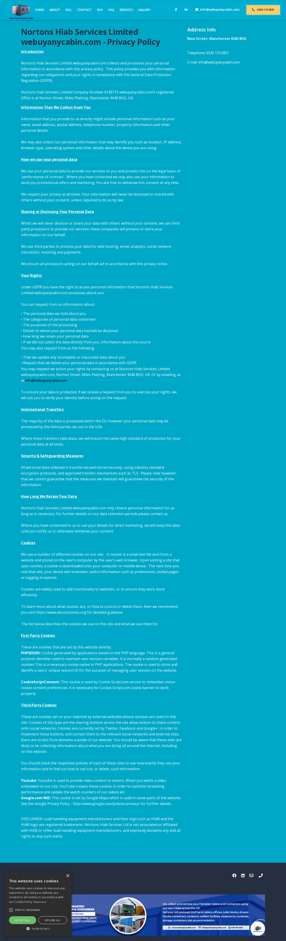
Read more (40, 902)
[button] (38, 928)
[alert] (38, 904)
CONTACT (84, 10)
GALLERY (144, 10)
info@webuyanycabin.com (46, 380)
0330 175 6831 (263, 10)
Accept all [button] (22, 920)
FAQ (111, 10)
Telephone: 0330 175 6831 (208, 52)
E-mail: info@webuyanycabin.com (213, 62)
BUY (100, 10)
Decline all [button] (53, 920)
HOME (39, 10)
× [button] (67, 876)
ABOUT (54, 10)
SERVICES (126, 10)
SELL (68, 10)
